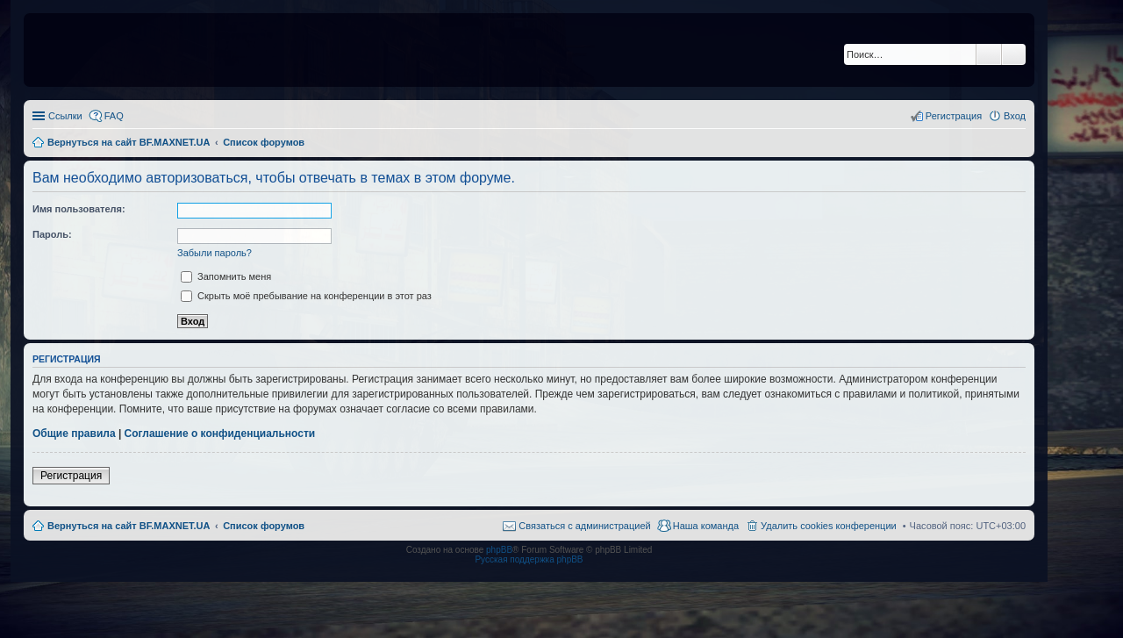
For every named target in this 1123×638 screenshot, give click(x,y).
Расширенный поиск (1014, 54)
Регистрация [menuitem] (954, 116)
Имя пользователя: (78, 209)
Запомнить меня (226, 276)
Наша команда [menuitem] (706, 525)
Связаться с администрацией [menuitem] (584, 525)
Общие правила (74, 433)
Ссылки (65, 116)
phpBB (499, 550)
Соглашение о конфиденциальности (220, 433)
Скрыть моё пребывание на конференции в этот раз (306, 295)
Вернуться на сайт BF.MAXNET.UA (128, 525)
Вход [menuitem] (1015, 116)
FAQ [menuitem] (114, 116)
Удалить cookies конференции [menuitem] (829, 525)
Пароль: (52, 234)
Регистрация (71, 476)
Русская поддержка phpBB (529, 559)
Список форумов (263, 525)
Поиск (989, 54)
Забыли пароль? (214, 252)
